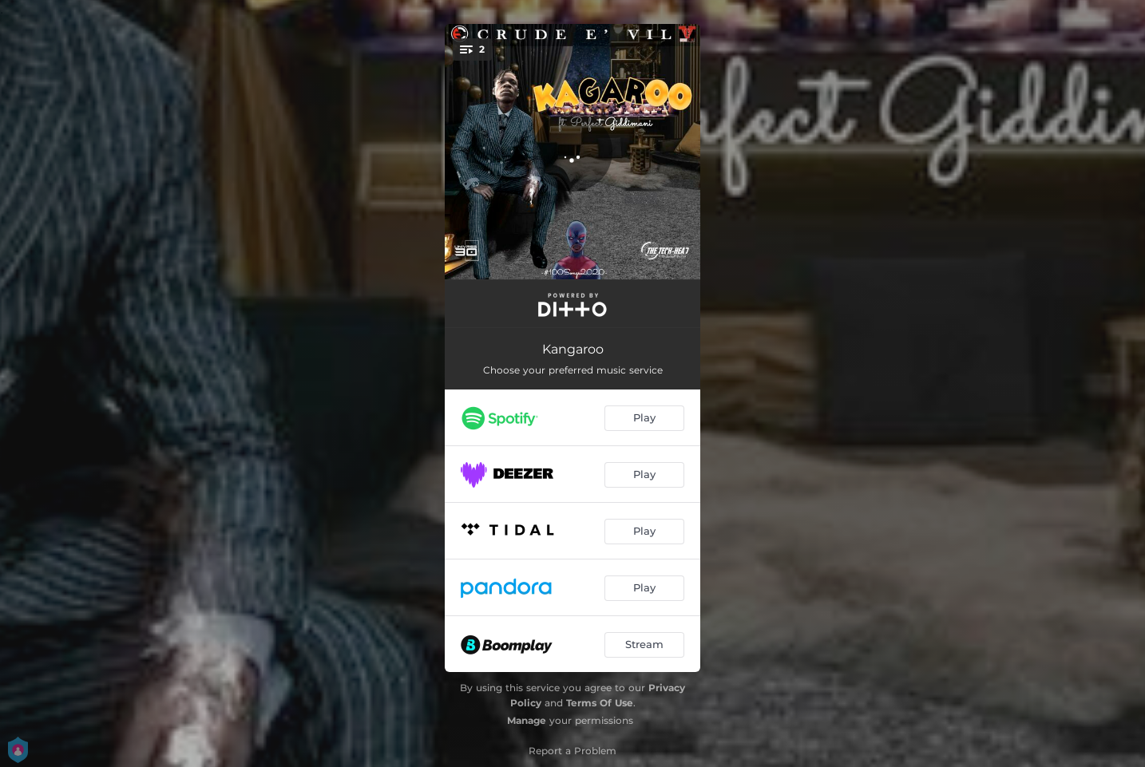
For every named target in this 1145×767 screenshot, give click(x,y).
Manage (526, 720)
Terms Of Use (599, 703)
